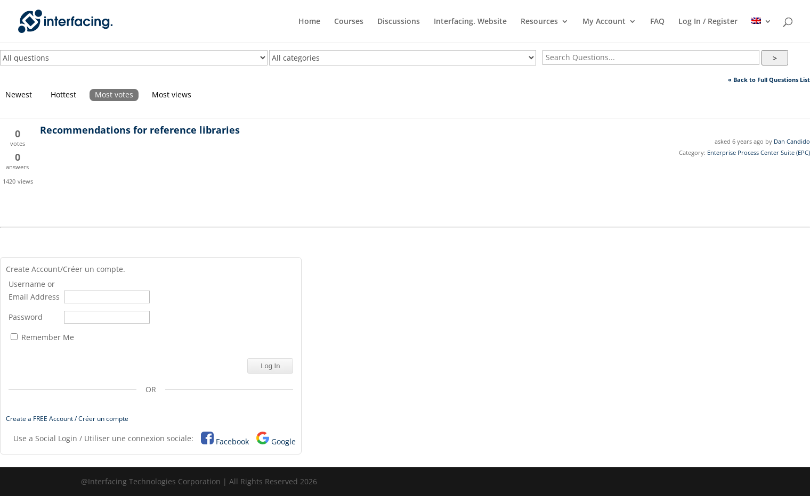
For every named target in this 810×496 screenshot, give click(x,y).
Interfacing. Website (470, 22)
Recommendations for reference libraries (140, 129)
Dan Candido (792, 141)
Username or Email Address (34, 290)
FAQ (657, 22)
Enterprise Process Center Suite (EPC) (758, 152)
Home (309, 22)
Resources (539, 22)
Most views (171, 94)
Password (26, 317)
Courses (348, 22)
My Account (604, 22)
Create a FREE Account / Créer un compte (67, 419)
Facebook (232, 441)
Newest (18, 94)
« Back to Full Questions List (769, 80)
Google (283, 441)
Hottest (63, 94)
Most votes (114, 94)
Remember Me (42, 337)
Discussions (398, 22)
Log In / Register (708, 22)
